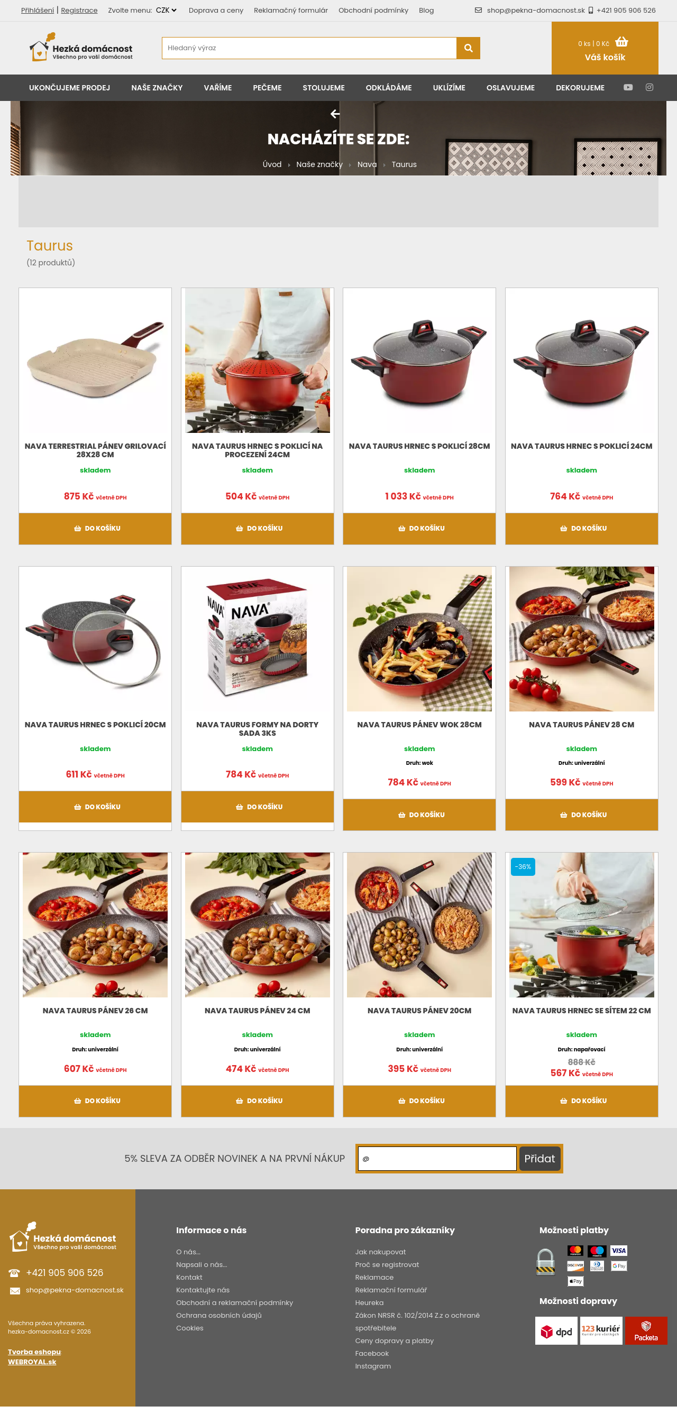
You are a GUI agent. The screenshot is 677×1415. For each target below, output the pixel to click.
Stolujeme (324, 87)
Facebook (372, 1353)
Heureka (369, 1303)
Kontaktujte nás (203, 1290)
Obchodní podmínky (373, 10)
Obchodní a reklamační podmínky (234, 1303)
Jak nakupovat (380, 1252)
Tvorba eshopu (34, 1352)
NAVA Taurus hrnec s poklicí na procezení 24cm (257, 450)
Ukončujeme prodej (70, 87)
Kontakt (189, 1277)
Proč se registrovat (387, 1265)
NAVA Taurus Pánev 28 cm (581, 724)
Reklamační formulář (391, 1290)
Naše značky (157, 87)
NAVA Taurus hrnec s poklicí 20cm (95, 724)
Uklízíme (449, 87)
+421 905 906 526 (620, 10)
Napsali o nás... (201, 1265)
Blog (426, 10)
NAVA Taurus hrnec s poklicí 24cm (581, 446)
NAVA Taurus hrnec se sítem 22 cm (582, 1010)
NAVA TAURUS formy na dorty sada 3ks (257, 728)
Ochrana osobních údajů (219, 1315)
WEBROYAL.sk (32, 1362)
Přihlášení (37, 10)
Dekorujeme (580, 87)
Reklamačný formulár (291, 10)
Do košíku (95, 528)
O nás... (188, 1252)
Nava (367, 164)
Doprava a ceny (216, 10)
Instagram (373, 1366)
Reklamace (374, 1277)
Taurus (404, 164)
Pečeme (267, 87)
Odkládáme (389, 87)
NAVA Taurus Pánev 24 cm (257, 1010)
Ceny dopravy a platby (394, 1341)
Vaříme (218, 87)
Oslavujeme (511, 87)
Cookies (189, 1328)
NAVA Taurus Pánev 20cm (419, 1010)
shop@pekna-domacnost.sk (536, 10)
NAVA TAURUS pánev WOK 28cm (420, 724)
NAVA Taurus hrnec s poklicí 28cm (419, 446)
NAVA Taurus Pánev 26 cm (95, 1010)
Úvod (272, 164)
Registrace (79, 10)
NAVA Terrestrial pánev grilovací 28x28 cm (95, 450)
